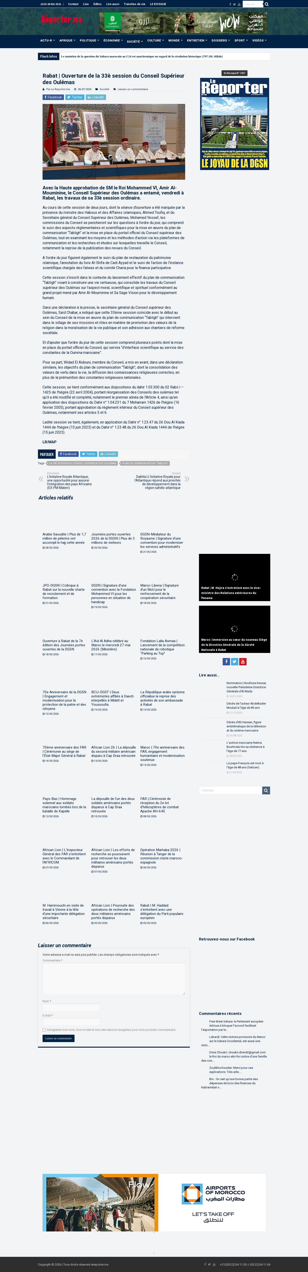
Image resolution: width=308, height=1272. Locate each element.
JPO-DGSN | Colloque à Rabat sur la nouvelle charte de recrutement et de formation (64, 591)
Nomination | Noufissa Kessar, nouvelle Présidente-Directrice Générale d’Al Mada (246, 687)
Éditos (97, 4)
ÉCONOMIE (112, 40)
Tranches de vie (134, 4)
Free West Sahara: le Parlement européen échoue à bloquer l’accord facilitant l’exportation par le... (232, 1025)
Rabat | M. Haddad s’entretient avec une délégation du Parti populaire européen (161, 911)
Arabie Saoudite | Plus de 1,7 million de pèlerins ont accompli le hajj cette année (64, 538)
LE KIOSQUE (158, 4)
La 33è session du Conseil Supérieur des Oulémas (82, 463)
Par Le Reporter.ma (58, 89)
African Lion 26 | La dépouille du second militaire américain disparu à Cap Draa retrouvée (113, 751)
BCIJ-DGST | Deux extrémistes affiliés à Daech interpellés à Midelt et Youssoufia (112, 698)
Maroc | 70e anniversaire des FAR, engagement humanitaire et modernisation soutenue (162, 753)
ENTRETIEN (195, 40)
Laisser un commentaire (133, 89)
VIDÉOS (258, 40)
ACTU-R (46, 40)
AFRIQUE (65, 40)
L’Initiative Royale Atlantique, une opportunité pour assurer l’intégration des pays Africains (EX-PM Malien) (70, 481)
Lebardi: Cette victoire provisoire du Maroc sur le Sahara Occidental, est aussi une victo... (233, 1041)
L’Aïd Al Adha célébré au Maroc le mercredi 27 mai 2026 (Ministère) (110, 645)
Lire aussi (112, 4)
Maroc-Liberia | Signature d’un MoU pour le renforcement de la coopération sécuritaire (159, 591)
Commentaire (52, 960)
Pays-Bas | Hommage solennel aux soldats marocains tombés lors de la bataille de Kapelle (64, 805)
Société (104, 89)
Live (86, 4)
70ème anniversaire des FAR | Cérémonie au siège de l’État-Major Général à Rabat (64, 751)
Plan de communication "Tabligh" (145, 463)
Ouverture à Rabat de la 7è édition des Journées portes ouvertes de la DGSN (64, 645)
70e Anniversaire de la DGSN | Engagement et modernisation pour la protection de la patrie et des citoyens (64, 700)
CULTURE (154, 40)
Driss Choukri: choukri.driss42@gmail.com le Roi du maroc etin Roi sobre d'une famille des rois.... (234, 1056)
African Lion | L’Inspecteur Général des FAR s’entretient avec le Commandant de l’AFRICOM (64, 856)
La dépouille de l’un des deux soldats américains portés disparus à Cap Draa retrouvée (113, 805)
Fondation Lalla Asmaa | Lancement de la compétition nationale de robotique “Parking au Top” (162, 647)
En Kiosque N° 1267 (234, 73)
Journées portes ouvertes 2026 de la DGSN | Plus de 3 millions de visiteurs (113, 538)
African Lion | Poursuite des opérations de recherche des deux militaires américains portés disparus (113, 911)
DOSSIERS (219, 40)
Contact (73, 4)
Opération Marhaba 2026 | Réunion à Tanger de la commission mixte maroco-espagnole (161, 856)
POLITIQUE (88, 40)
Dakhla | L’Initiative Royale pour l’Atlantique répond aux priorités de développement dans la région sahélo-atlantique (157, 481)
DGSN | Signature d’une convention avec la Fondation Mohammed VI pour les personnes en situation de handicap (113, 593)
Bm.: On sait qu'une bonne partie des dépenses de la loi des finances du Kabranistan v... (229, 1083)
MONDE (174, 40)
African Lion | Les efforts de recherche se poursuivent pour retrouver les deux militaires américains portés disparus (113, 858)
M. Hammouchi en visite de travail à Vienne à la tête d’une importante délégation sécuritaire (64, 911)
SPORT (239, 40)
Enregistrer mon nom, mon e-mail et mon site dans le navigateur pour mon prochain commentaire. (111, 1029)
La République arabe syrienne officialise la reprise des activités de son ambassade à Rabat (162, 698)
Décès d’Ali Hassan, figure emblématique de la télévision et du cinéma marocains (246, 726)
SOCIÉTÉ (133, 41)
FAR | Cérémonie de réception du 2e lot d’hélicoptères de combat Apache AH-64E (159, 805)
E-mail (48, 1015)
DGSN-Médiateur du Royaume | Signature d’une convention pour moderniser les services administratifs (161, 540)
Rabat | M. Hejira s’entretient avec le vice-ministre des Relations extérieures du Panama (231, 593)
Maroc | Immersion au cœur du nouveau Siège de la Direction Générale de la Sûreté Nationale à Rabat (234, 645)
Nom (47, 1001)
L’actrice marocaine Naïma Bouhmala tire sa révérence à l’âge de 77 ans (246, 747)
